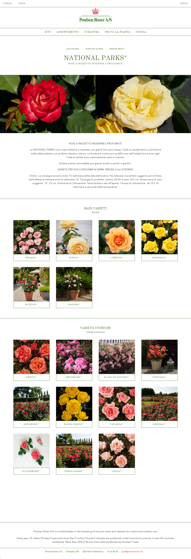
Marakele (159, 257)
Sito (48, 31)
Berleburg (74, 377)
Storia (141, 31)
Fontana (159, 377)
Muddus (31, 304)
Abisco (31, 377)
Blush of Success (116, 377)
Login (21, 3)
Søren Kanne (74, 471)
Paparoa (117, 424)
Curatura (91, 31)
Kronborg (31, 424)
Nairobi (74, 304)
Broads (31, 257)
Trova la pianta (117, 31)
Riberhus (159, 424)
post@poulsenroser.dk (132, 551)
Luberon (116, 257)
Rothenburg (31, 471)
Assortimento (68, 31)
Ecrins (74, 257)
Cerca (184, 3)
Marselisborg (74, 424)
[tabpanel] (95, 32)
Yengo (117, 471)
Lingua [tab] (8, 3)
